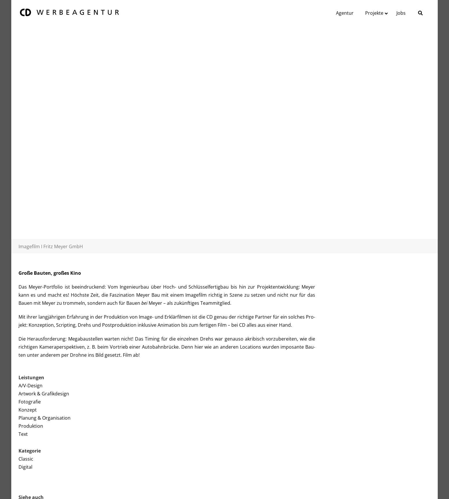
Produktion (31, 426)
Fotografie (30, 402)
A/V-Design (31, 385)
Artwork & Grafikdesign (44, 393)
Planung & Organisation (45, 418)
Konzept (28, 410)
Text (23, 434)
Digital (25, 467)
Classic (26, 459)
